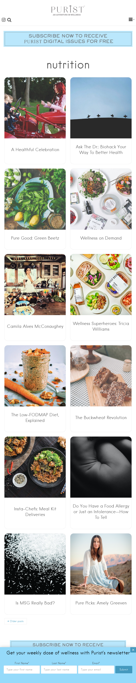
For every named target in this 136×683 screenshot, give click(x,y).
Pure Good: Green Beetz (35, 238)
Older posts (17, 621)
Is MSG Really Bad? (35, 603)
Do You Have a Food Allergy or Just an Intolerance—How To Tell (101, 511)
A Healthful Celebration (35, 149)
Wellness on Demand (101, 238)
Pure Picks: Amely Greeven (101, 603)
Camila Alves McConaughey (35, 326)
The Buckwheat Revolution (101, 417)
